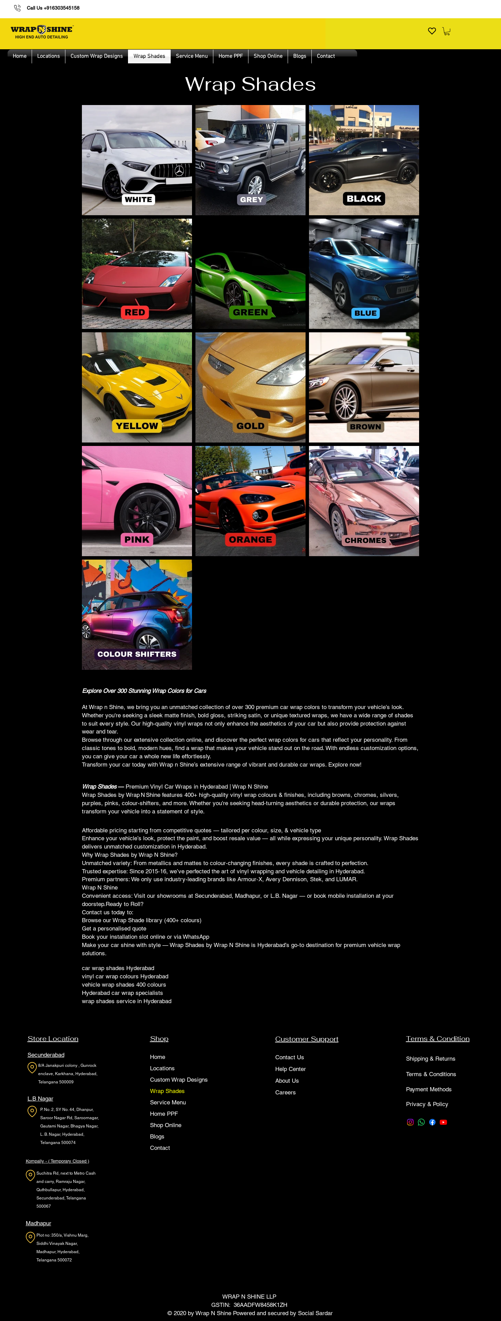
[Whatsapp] (421, 1122)
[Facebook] (432, 1122)
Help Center (290, 1068)
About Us (287, 1080)
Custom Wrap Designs (179, 1079)
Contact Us (289, 1057)
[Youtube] (443, 1122)
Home (157, 1056)
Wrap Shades (167, 1091)
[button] (447, 31)
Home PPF (164, 1113)
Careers (285, 1092)
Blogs (157, 1136)
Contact (160, 1147)
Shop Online (165, 1125)
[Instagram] (410, 1122)
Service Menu (168, 1102)
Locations (162, 1068)
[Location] (32, 1067)
